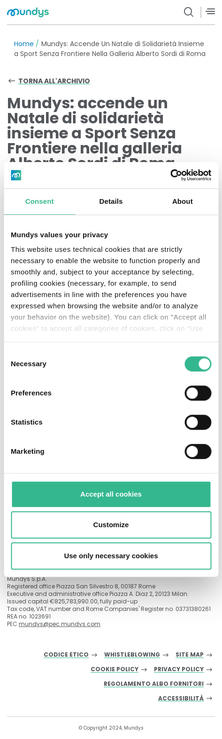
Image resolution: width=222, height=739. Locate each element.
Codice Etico (66, 655)
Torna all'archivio (54, 81)
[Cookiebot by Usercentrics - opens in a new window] (170, 175)
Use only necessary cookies (111, 556)
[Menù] (210, 11)
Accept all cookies (111, 494)
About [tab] (182, 201)
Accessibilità (181, 699)
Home (24, 43)
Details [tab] (111, 201)
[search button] (189, 12)
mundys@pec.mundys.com (59, 624)
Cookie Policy (114, 670)
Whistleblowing (132, 655)
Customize (111, 525)
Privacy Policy (179, 670)
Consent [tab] (39, 201)
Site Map (190, 655)
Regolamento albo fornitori (154, 684)
